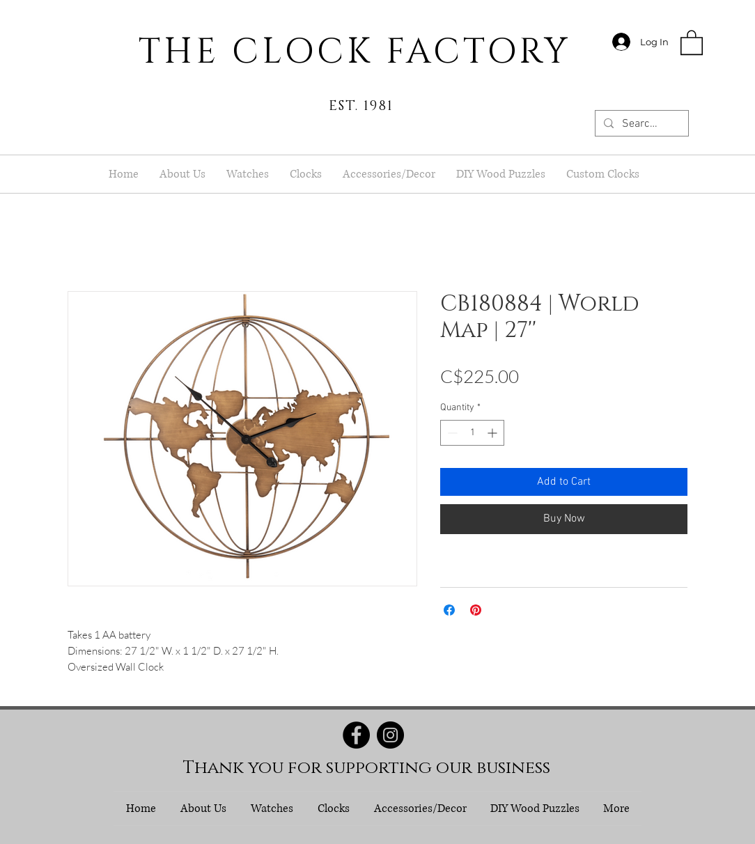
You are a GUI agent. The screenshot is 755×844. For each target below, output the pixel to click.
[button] (691, 42)
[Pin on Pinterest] (475, 610)
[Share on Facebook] (449, 610)
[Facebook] (356, 735)
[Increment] (493, 433)
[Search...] (640, 124)
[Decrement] (451, 433)
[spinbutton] (472, 433)
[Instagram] (390, 735)
